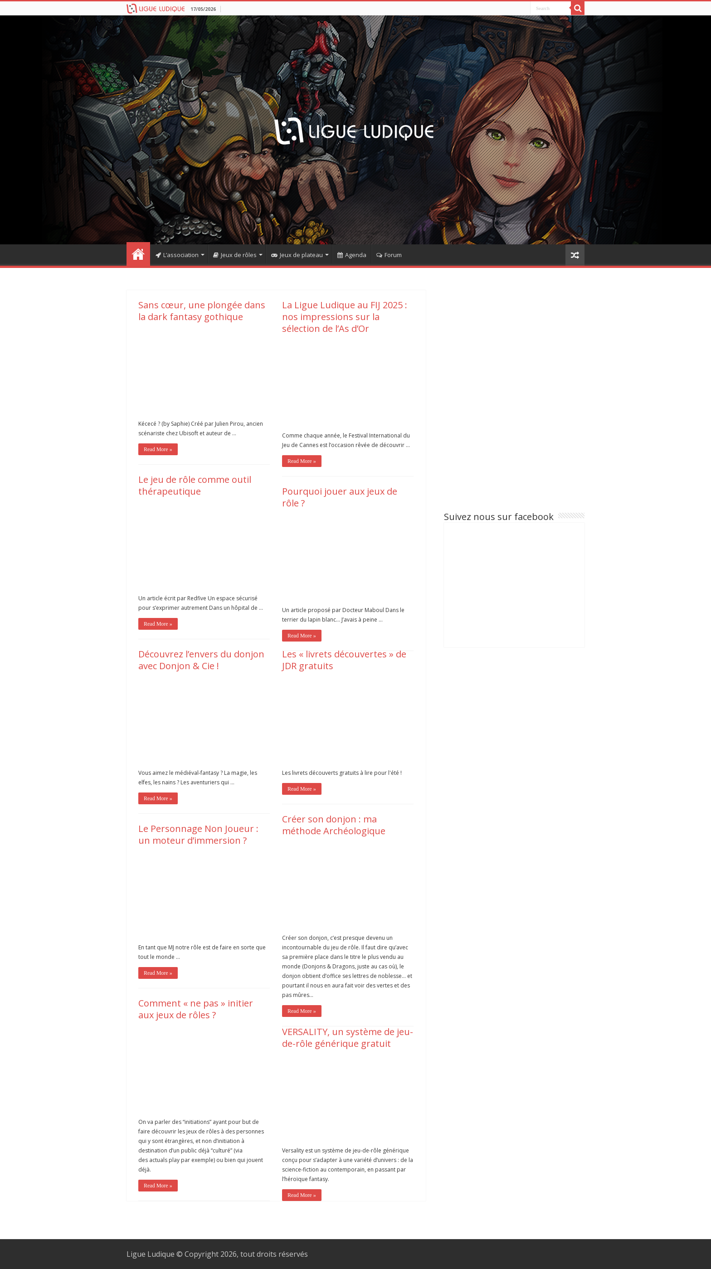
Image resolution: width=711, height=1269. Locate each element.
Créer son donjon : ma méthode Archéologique (333, 825)
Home (138, 254)
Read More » (158, 449)
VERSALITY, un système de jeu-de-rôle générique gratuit (347, 1038)
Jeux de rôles (235, 255)
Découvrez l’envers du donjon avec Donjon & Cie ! (201, 660)
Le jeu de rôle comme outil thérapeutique (194, 485)
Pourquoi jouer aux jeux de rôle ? (339, 497)
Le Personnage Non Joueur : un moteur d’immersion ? (198, 834)
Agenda (351, 255)
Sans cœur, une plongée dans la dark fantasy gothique (201, 311)
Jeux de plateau (297, 255)
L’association (177, 255)
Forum (389, 255)
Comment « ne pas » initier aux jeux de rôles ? (195, 1009)
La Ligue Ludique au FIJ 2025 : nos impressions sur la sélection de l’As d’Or (344, 317)
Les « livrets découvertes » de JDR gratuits (344, 660)
